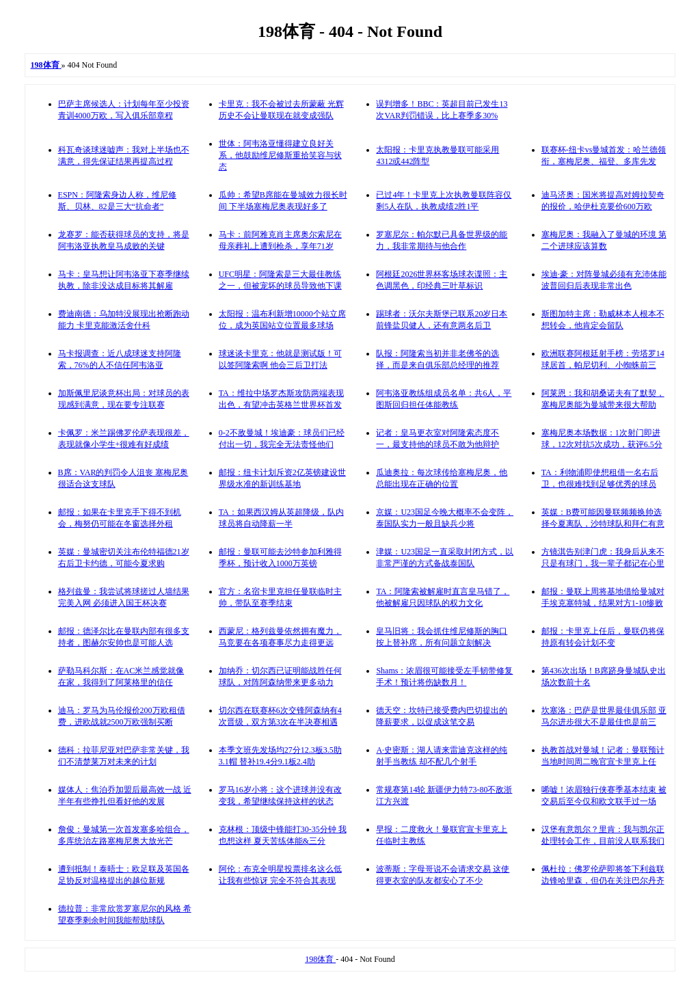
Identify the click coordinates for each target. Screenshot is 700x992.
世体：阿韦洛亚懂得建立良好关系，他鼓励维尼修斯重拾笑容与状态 (280, 155)
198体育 (320, 959)
